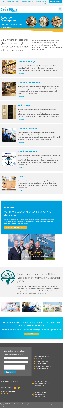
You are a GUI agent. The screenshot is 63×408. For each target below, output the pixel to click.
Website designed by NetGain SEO (53, 404)
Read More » (22, 73)
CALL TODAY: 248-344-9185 (9, 382)
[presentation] (14, 367)
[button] (60, 9)
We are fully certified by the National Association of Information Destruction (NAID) (39, 278)
